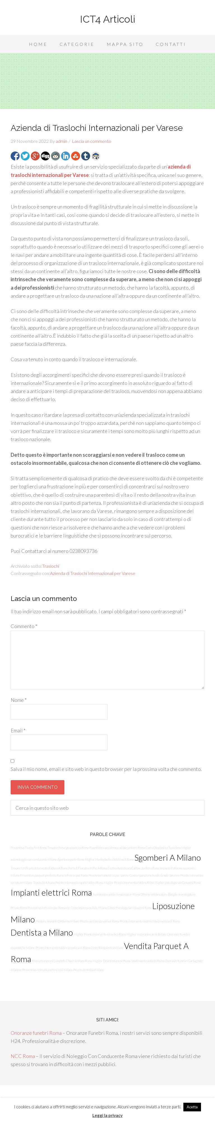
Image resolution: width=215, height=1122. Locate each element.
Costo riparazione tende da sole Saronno (154, 875)
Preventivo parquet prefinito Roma (42, 875)
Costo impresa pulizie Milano (89, 908)
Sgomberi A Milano (167, 857)
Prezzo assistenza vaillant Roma (99, 921)
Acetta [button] (192, 1107)
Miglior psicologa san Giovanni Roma (177, 882)
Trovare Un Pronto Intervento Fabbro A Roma (39, 868)
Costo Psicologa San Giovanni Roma (129, 908)
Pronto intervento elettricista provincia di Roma (150, 921)
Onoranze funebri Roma (36, 1033)
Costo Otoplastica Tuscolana (163, 847)
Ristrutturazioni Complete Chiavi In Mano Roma (62, 961)
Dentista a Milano (42, 932)
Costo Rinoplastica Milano (107, 948)
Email (18, 730)
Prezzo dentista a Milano (88, 970)
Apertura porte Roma (70, 859)
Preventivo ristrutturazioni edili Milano (47, 970)
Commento (24, 626)
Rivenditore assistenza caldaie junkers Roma (117, 847)
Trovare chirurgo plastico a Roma (67, 847)
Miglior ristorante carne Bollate (146, 934)
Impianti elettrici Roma (51, 892)
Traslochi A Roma (44, 882)
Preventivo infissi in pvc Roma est (49, 908)
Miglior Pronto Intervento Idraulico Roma (100, 934)
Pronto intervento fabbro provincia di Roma (63, 948)
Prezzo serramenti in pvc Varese (108, 875)
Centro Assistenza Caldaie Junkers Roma (133, 868)
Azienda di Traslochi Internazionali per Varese (92, 573)
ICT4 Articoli (107, 19)
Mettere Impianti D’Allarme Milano (57, 921)
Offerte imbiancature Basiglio (159, 894)
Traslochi (50, 566)
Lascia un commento (91, 141)
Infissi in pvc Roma (76, 875)
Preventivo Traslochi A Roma (28, 847)
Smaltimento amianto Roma (147, 961)
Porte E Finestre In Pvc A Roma (87, 868)
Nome (19, 700)
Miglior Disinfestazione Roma (111, 961)
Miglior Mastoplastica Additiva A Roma (109, 859)
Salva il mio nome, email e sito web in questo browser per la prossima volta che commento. (106, 769)
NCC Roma (23, 1056)
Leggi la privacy (107, 1115)
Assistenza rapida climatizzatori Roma (116, 894)
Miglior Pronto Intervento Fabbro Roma (129, 882)
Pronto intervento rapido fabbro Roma (79, 882)
